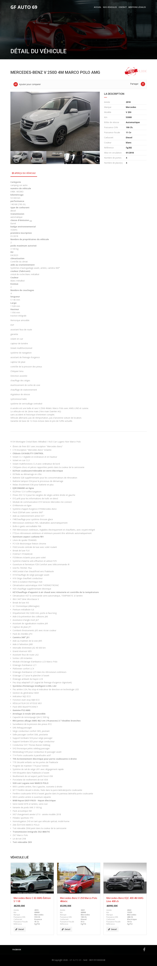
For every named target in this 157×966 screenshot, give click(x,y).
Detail (19, 929)
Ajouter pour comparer (27, 84)
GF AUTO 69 (75, 960)
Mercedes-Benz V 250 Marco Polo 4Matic (78, 899)
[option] (55, 121)
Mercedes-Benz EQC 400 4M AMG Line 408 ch (124, 899)
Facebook (79, 949)
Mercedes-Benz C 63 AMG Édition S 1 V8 (32, 899)
